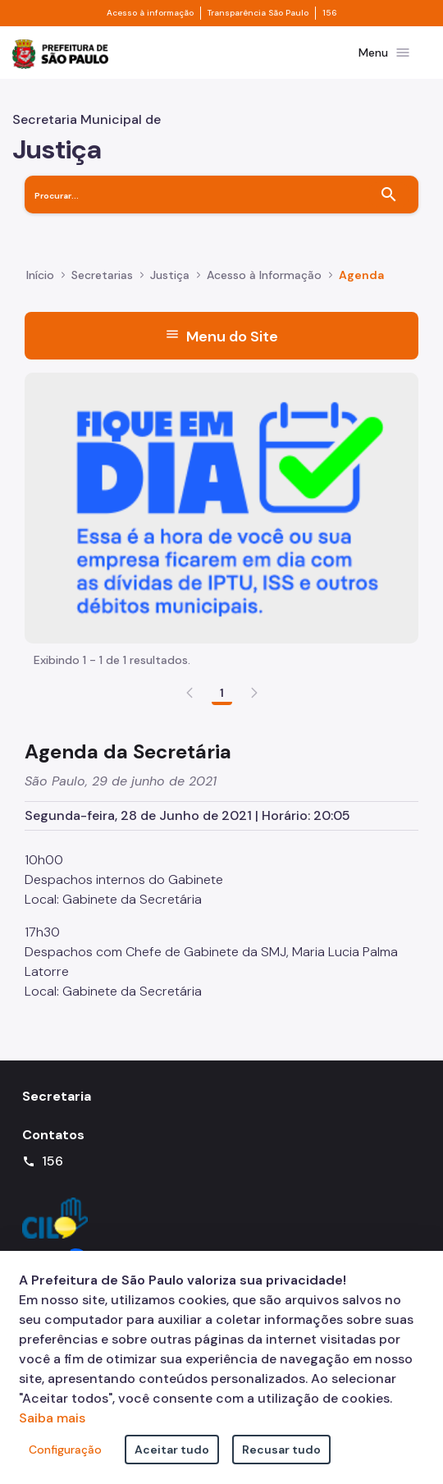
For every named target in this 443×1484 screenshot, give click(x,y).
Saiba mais (52, 1418)
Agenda (361, 275)
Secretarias (102, 275)
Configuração (65, 1449)
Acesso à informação (150, 13)
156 (329, 13)
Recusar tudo (281, 1449)
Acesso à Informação (264, 275)
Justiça (170, 275)
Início (40, 275)
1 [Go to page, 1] (222, 692)
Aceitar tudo (172, 1449)
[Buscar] (389, 194)
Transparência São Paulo (258, 13)
